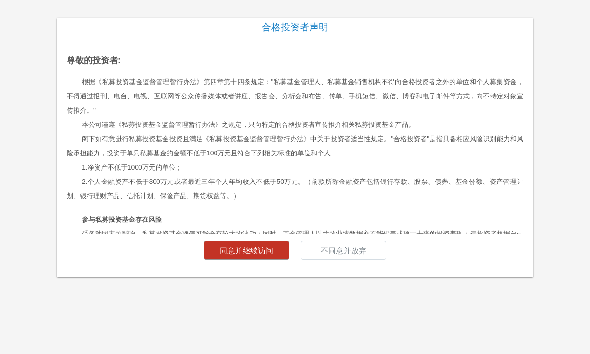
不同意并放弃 (343, 251)
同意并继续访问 (246, 251)
